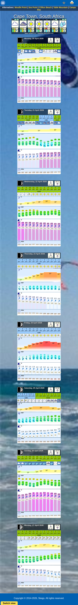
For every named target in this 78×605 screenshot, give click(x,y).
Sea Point (32, 7)
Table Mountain (60, 7)
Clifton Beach (45, 7)
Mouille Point (21, 7)
